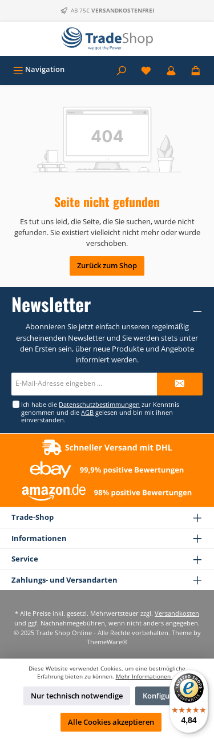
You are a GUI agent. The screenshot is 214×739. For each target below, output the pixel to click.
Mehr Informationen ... (146, 676)
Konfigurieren (167, 695)
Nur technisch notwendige (77, 695)
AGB (87, 412)
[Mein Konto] (171, 69)
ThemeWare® (107, 641)
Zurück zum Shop (107, 265)
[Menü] (39, 69)
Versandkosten (177, 613)
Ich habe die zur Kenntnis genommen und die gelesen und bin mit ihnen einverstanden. (100, 412)
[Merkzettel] (146, 69)
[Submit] (180, 384)
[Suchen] (121, 69)
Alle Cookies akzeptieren (111, 722)
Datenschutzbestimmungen (99, 404)
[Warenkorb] (195, 69)
